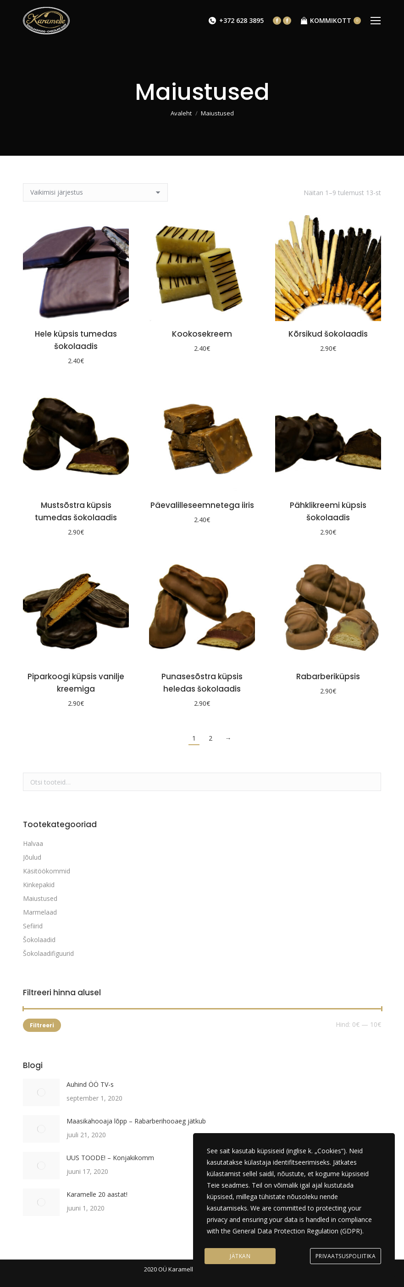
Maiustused (40, 898)
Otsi (371, 782)
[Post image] (41, 1092)
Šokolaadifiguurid (48, 953)
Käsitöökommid (46, 871)
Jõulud (32, 857)
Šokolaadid (39, 939)
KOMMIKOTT (330, 20)
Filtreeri (42, 1025)
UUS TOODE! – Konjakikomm (110, 1157)
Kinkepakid (39, 884)
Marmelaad (40, 912)
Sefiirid (33, 926)
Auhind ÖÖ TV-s (90, 1084)
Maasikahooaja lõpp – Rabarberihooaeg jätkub (136, 1121)
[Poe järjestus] (95, 192)
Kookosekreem (202, 333)
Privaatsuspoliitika (345, 1256)
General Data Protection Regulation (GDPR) (297, 1231)
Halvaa (33, 843)
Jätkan (240, 1256)
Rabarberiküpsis (328, 676)
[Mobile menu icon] (375, 20)
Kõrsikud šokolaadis (328, 333)
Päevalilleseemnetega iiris (202, 505)
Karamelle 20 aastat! (96, 1194)
